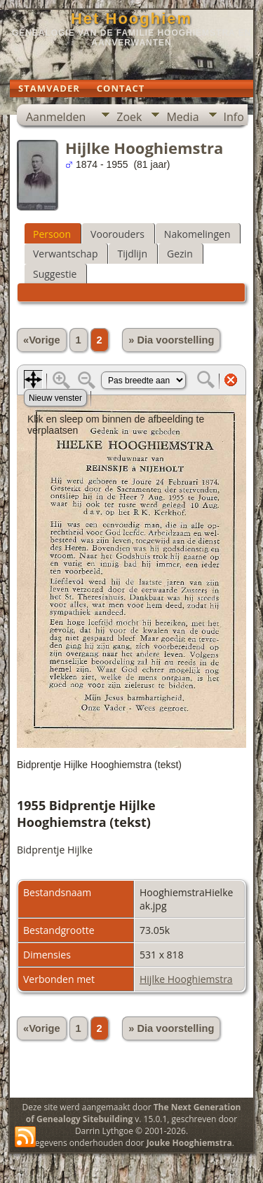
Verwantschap (65, 253)
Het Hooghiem (131, 18)
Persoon (52, 234)
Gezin (180, 253)
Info (234, 117)
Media (182, 117)
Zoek (129, 117)
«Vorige (41, 340)
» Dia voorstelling (171, 340)
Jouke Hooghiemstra (189, 1143)
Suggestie (54, 274)
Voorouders (117, 234)
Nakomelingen (197, 234)
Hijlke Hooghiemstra (186, 979)
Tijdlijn (132, 253)
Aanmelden (56, 117)
